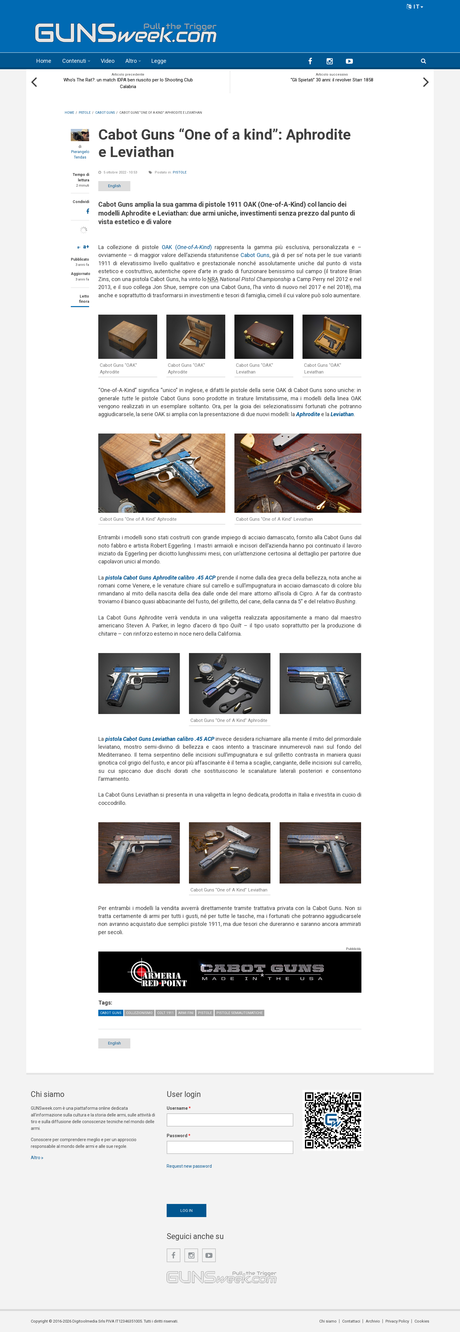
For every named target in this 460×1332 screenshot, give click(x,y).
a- (79, 247)
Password (178, 1135)
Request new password (189, 1166)
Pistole (180, 172)
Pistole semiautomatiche (239, 1013)
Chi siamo (328, 1321)
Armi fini (186, 1013)
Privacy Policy (397, 1321)
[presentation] (213, 1185)
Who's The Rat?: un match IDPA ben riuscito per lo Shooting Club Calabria (128, 83)
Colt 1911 (165, 1013)
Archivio (373, 1321)
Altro (131, 61)
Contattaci (351, 1321)
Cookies (422, 1321)
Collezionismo (139, 1013)
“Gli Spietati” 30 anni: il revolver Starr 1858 (332, 80)
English (114, 186)
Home (43, 61)
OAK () (187, 247)
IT (415, 6)
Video (107, 61)
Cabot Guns (255, 255)
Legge (158, 61)
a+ (86, 246)
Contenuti (74, 61)
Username (179, 1108)
